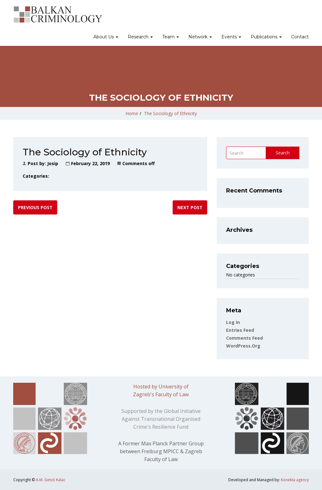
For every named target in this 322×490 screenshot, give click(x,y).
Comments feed (244, 338)
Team (170, 37)
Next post (190, 207)
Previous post (35, 207)
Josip (52, 163)
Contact (300, 37)
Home (131, 113)
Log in (233, 322)
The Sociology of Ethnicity (170, 113)
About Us (105, 37)
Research (140, 37)
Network (200, 37)
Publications (266, 37)
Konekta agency (295, 479)
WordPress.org (243, 346)
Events (231, 37)
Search (283, 153)
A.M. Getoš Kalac (50, 479)
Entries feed (240, 330)
